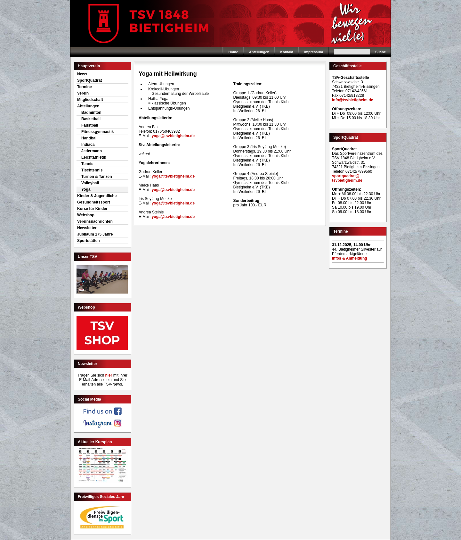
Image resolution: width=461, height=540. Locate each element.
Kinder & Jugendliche (97, 196)
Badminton (91, 112)
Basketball (91, 119)
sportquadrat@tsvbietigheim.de (347, 178)
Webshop (85, 215)
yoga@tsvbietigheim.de (173, 136)
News (82, 74)
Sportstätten (88, 240)
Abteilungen (259, 52)
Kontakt (286, 52)
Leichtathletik (93, 157)
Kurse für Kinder (92, 208)
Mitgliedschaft (90, 99)
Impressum (313, 52)
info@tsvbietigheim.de (352, 100)
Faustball (89, 125)
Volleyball (90, 183)
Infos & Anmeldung (349, 258)
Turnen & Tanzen (96, 176)
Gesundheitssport (93, 202)
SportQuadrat (89, 80)
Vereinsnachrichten (95, 221)
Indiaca (87, 144)
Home (230, 23)
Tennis (87, 164)
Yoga (85, 189)
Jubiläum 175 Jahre (95, 234)
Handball (89, 138)
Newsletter (87, 228)
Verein (83, 93)
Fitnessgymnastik (97, 131)
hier (108, 375)
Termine (84, 87)
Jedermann (91, 151)
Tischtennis (91, 170)
